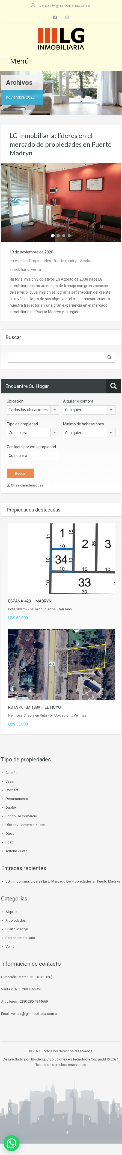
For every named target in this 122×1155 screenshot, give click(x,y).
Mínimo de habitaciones (83, 424)
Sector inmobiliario (20, 938)
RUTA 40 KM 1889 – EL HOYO (34, 707)
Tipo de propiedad (22, 424)
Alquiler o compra (78, 401)
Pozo (9, 842)
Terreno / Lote (16, 851)
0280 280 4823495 (28, 989)
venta (36, 269)
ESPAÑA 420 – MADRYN (30, 601)
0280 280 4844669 (33, 1001)
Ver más (65, 609)
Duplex (10, 807)
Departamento (16, 799)
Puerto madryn (66, 261)
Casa (9, 781)
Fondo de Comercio (21, 816)
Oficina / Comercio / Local (25, 825)
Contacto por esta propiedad (31, 447)
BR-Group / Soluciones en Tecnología (60, 1059)
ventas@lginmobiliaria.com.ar (65, 5)
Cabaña (11, 773)
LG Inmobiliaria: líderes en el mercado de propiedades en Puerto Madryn (61, 144)
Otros (9, 833)
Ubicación (15, 401)
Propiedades (40, 261)
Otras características (25, 485)
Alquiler (21, 261)
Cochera (12, 790)
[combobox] (33, 410)
